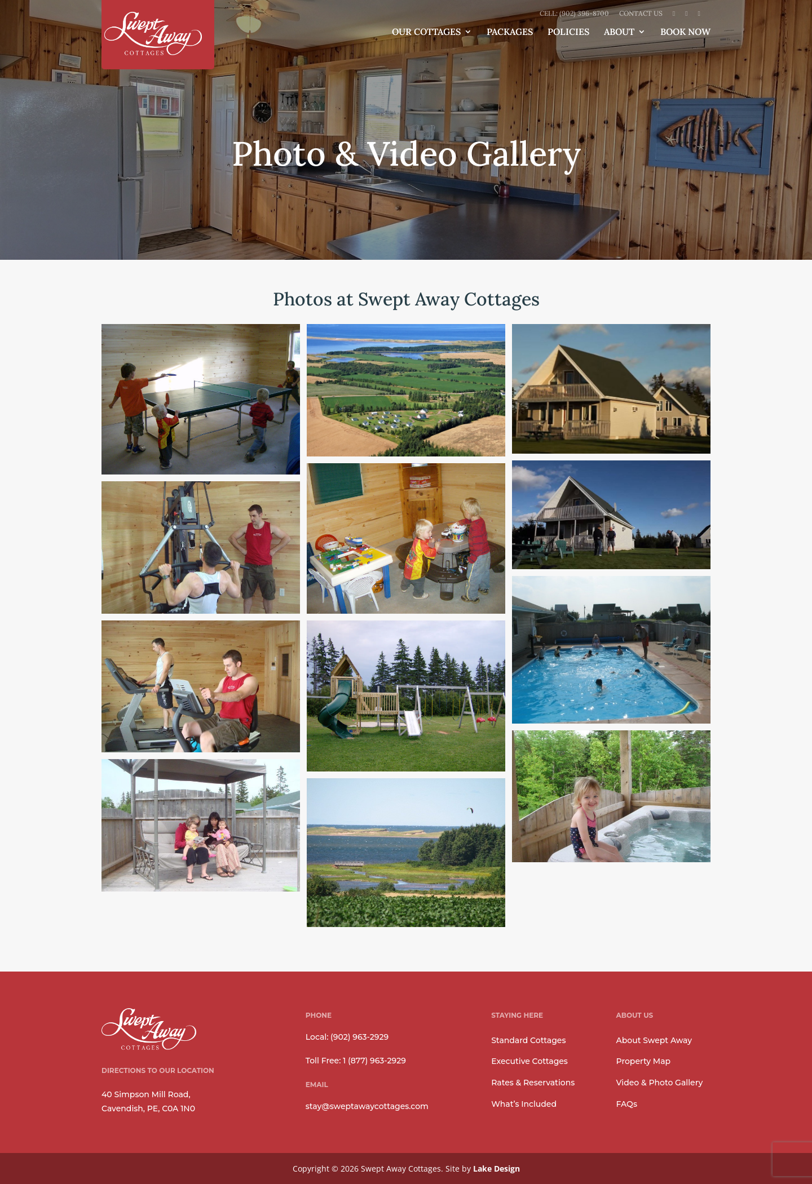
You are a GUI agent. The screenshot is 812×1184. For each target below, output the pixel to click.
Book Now (685, 32)
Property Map (643, 1061)
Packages (510, 32)
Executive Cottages (529, 1061)
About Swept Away (654, 1040)
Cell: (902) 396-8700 (574, 13)
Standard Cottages (528, 1040)
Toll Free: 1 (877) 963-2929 (356, 1061)
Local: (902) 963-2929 (347, 1037)
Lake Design (496, 1168)
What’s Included (524, 1104)
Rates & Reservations (533, 1082)
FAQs (626, 1104)
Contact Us (641, 13)
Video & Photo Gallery (659, 1082)
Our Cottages (426, 32)
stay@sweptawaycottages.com (367, 1106)
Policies (568, 32)
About (619, 32)
